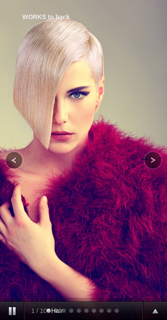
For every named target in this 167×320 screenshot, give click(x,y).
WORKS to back (46, 16)
